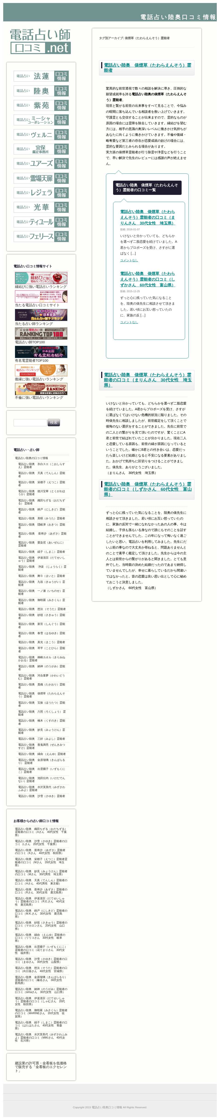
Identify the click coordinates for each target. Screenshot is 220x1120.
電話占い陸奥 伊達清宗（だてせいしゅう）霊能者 (41, 559)
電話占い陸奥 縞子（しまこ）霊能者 (41, 551)
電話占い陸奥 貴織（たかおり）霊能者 (41, 686)
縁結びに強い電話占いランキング (41, 280)
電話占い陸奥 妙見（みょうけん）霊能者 (41, 731)
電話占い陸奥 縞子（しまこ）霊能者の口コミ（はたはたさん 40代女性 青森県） (41, 1025)
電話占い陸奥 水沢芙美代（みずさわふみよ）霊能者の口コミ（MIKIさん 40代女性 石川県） (41, 1037)
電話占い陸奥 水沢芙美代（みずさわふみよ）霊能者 (41, 788)
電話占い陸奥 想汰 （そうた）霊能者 (42, 609)
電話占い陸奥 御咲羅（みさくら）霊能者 (41, 601)
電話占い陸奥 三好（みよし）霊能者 (41, 738)
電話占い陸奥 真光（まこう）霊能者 (41, 642)
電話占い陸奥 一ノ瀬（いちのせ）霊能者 (41, 592)
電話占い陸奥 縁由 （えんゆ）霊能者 (42, 754)
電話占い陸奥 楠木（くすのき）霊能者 (41, 722)
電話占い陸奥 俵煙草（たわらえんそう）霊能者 (41, 695)
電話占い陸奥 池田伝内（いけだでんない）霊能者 (41, 779)
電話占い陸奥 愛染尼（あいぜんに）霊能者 (41, 544)
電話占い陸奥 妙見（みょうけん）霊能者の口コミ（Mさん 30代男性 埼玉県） (41, 873)
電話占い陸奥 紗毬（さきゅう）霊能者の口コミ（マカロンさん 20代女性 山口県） (41, 925)
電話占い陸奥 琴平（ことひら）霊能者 (41, 650)
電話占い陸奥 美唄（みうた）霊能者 (41, 518)
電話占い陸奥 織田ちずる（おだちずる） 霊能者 (41, 502)
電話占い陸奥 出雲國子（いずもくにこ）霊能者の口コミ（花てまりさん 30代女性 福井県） (41, 949)
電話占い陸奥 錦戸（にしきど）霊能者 (41, 511)
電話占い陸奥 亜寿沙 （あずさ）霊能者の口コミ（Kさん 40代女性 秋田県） (40, 852)
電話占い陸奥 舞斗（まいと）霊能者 (41, 575)
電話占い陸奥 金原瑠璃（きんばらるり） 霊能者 (41, 761)
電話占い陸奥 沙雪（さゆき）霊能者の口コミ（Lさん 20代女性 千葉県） (41, 843)
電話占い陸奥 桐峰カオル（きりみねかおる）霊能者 (41, 659)
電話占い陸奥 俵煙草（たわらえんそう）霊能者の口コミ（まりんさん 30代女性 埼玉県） (147, 217)
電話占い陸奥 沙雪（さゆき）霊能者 (41, 796)
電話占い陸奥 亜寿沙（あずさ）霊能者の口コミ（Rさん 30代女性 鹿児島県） (41, 891)
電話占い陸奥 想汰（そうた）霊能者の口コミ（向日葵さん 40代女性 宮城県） (41, 969)
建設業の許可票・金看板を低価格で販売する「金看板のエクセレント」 (41, 1067)
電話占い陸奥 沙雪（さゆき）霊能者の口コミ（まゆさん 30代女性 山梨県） (41, 960)
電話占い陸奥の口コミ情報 (31, 458)
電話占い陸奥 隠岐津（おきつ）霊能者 (41, 526)
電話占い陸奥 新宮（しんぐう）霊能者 (41, 625)
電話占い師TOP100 (41, 335)
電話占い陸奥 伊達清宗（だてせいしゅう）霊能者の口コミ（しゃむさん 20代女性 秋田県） (40, 1001)
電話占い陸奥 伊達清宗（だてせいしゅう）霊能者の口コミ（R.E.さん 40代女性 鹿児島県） (40, 901)
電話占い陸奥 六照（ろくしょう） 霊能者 (42, 713)
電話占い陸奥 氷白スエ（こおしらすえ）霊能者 (41, 465)
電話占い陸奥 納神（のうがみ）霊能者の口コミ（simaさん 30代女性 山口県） (41, 990)
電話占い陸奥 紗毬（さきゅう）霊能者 (41, 616)
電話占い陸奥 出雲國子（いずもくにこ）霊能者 (41, 770)
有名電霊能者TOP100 (41, 354)
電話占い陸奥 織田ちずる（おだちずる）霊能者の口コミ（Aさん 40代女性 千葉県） (41, 832)
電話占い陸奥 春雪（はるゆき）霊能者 (41, 635)
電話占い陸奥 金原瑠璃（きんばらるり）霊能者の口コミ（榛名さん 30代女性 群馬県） (41, 980)
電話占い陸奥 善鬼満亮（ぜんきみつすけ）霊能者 (41, 746)
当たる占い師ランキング (41, 317)
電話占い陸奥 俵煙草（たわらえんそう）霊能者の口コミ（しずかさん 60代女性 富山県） (147, 279)
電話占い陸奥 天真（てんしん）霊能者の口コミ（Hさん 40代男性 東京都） (41, 882)
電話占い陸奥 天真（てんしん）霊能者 (41, 474)
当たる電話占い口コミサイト (41, 298)
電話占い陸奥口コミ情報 (178, 17)
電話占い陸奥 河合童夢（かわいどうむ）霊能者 (41, 677)
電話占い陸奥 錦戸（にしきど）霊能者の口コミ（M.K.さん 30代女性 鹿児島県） (41, 913)
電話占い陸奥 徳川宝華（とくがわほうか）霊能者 (41, 493)
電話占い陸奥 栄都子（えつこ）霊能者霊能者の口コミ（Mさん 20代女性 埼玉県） (41, 862)
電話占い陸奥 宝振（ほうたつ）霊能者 (41, 704)
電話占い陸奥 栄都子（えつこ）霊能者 (41, 484)
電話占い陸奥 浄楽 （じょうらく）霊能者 (42, 568)
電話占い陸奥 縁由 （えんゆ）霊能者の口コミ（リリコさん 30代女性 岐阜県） (40, 937)
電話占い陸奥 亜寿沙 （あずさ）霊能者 (42, 535)
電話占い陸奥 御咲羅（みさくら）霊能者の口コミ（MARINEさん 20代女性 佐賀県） (41, 1013)
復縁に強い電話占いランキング (41, 372)
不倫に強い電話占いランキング (41, 391)
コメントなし (129, 260)
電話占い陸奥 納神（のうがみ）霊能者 (41, 668)
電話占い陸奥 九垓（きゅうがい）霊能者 (41, 583)
